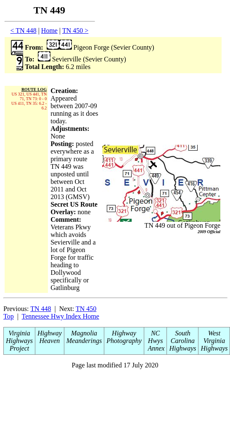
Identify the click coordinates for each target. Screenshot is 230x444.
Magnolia (84, 333)
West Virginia (214, 337)
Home (49, 30)
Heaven (49, 340)
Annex (155, 348)
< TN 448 (24, 30)
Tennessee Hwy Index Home (60, 316)
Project (19, 348)
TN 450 (86, 308)
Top (8, 316)
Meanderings (84, 340)
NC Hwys (155, 337)
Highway (49, 333)
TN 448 (40, 308)
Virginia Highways (19, 337)
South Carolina (183, 337)
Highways (182, 348)
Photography (124, 340)
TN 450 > (75, 30)
